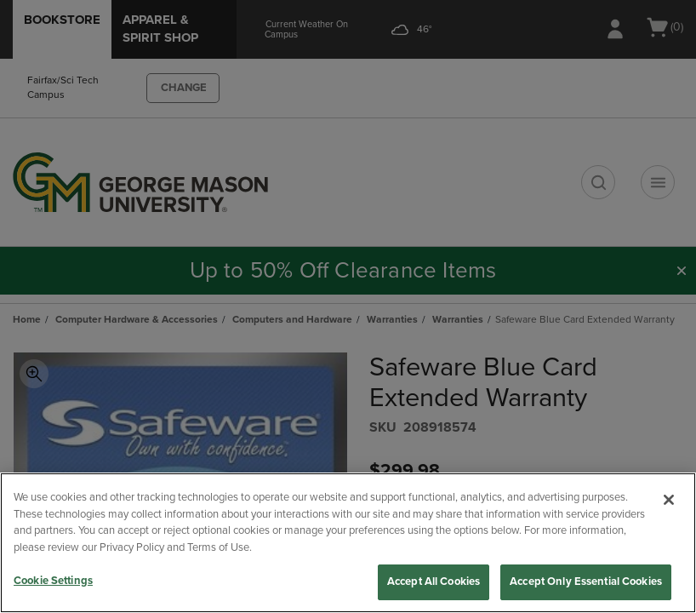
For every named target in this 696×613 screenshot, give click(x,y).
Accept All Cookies (433, 581)
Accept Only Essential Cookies (586, 581)
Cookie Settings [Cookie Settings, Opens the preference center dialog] (53, 580)
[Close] (668, 499)
